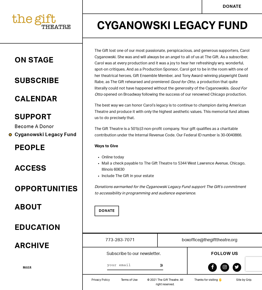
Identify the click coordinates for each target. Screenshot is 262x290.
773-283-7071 (120, 240)
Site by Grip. (244, 279)
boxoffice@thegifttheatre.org (209, 240)
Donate (232, 6)
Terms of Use (129, 279)
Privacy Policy (101, 279)
